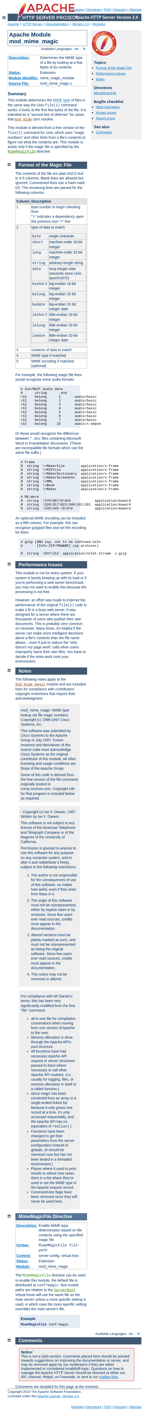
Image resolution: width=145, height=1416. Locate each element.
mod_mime (23, 119)
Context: (23, 1256)
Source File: (19, 83)
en (76, 49)
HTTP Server (32, 24)
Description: (19, 58)
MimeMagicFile (22, 152)
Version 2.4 (80, 24)
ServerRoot (64, 1290)
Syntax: (22, 1245)
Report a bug (105, 118)
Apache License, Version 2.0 (58, 1396)
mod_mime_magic (30, 684)
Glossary (119, 10)
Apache (13, 24)
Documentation (57, 24)
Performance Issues (111, 73)
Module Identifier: (24, 78)
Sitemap (135, 10)
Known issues (106, 113)
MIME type (61, 100)
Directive (62, 1216)
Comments (104, 132)
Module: (23, 1266)
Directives (94, 10)
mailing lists (108, 1377)
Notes (100, 79)
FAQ (107, 10)
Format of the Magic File (114, 68)
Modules (99, 24)
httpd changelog (108, 107)
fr (84, 49)
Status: (15, 73)
